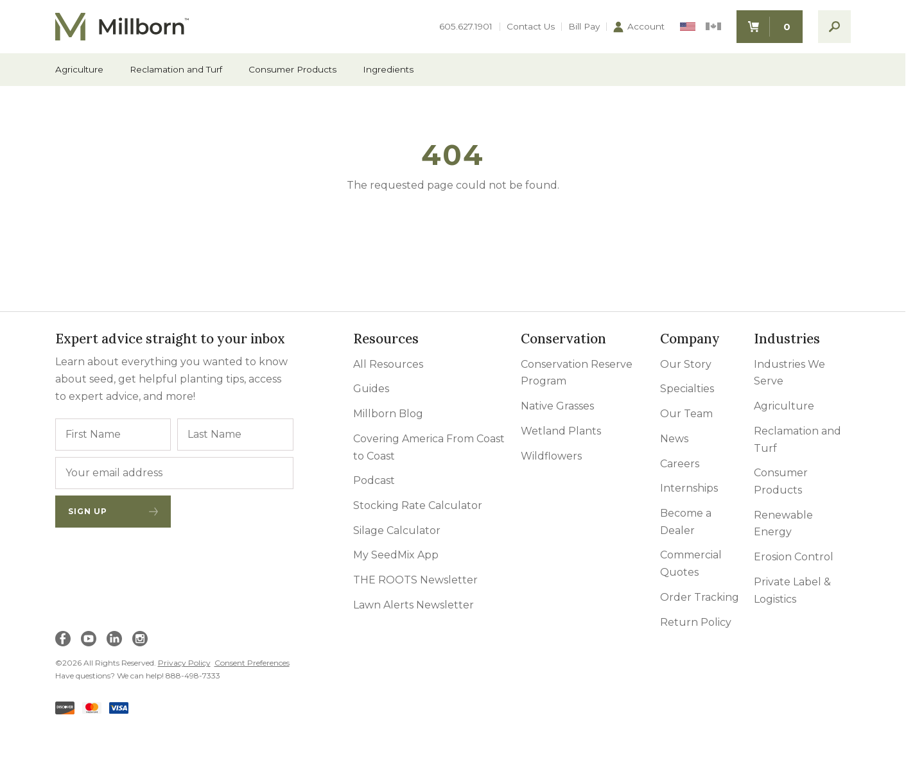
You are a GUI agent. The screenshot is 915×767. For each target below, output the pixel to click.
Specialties (687, 389)
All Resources (388, 364)
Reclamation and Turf (176, 69)
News (674, 439)
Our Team (686, 414)
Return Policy (695, 622)
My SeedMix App (396, 555)
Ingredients (388, 69)
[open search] (834, 26)
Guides (371, 389)
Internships (689, 488)
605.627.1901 (465, 26)
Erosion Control (793, 557)
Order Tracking (699, 597)
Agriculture (79, 69)
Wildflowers (551, 456)
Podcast (374, 480)
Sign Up (113, 511)
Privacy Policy (184, 663)
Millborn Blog (388, 414)
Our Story (685, 364)
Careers (679, 464)
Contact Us (531, 26)
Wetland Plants (561, 431)
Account (639, 27)
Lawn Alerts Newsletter (413, 605)
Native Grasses (557, 406)
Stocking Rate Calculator (417, 505)
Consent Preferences (252, 663)
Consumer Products (292, 69)
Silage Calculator (396, 530)
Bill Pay (584, 26)
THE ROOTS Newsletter (415, 580)
